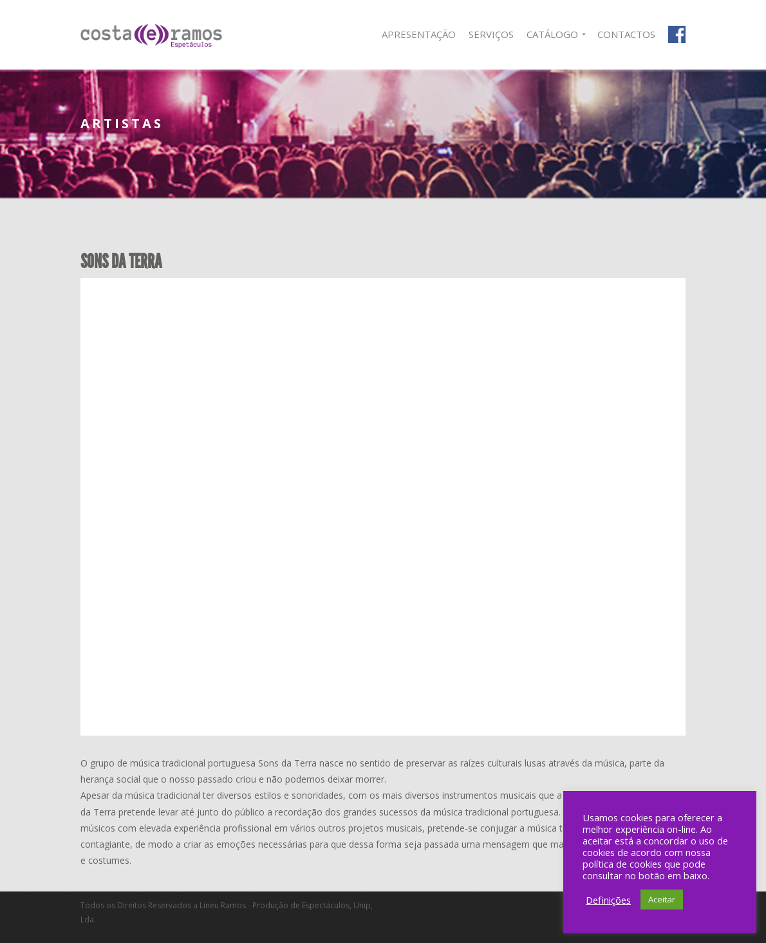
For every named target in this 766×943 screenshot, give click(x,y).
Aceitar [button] (661, 899)
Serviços (491, 34)
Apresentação (419, 34)
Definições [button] (608, 900)
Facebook (677, 34)
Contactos (626, 34)
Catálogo (552, 34)
